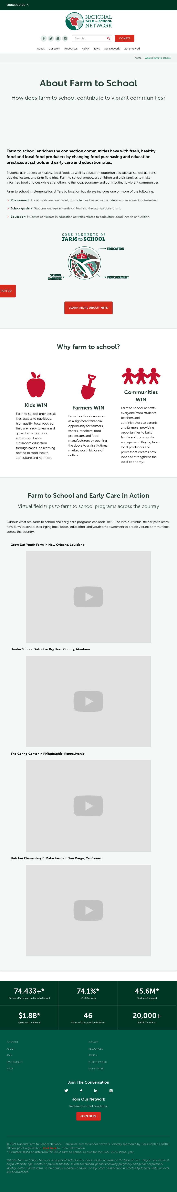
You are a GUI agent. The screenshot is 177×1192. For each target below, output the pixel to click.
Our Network (112, 48)
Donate (124, 38)
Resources (71, 48)
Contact (12, 1042)
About (11, 1048)
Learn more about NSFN (88, 308)
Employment (15, 1062)
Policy (92, 1055)
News (10, 1068)
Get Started (96, 1068)
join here (89, 1116)
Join (9, 1055)
